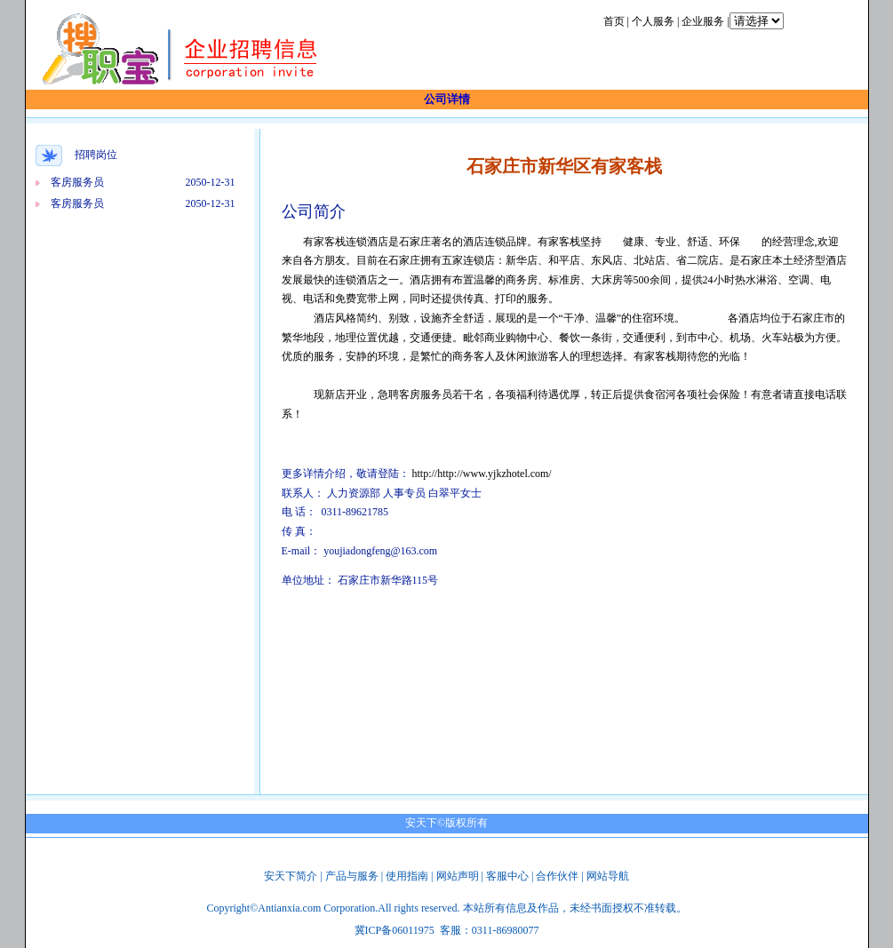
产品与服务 (352, 876)
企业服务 (703, 21)
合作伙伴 (557, 876)
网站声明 (457, 876)
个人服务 (653, 21)
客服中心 (507, 876)
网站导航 (607, 876)
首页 (614, 21)
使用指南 (407, 876)
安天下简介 (290, 876)
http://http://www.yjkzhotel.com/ (482, 473)
